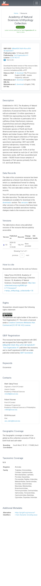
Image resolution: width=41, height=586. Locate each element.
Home (16, 13)
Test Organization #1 (21, 55)
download (19, 73)
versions (24, 203)
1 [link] (22, 255)
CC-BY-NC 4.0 (14, 57)
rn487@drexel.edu (11, 410)
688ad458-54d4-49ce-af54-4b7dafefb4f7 (19, 345)
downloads (7, 203)
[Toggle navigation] (37, 3)
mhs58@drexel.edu (11, 394)
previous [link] (15, 255)
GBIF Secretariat (26, 353)
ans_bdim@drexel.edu (12, 421)
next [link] (27, 255)
